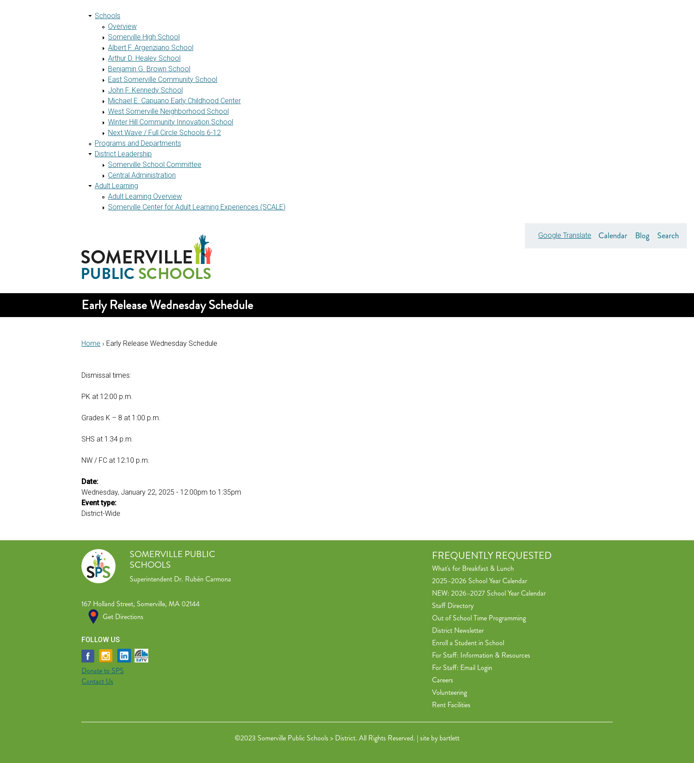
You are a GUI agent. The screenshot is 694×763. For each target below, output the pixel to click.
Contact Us (97, 681)
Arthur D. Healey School (144, 58)
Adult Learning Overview (145, 196)
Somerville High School (144, 37)
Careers (442, 680)
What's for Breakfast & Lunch (473, 568)
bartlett (449, 738)
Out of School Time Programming (479, 618)
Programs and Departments (138, 143)
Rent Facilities (451, 705)
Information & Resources (495, 655)
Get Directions (123, 617)
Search (668, 235)
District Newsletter (458, 630)
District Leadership (123, 154)
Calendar (612, 235)
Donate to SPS (102, 671)
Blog (642, 235)
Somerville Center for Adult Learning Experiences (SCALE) (196, 207)
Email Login (476, 667)
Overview (122, 26)
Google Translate (564, 235)
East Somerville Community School (162, 79)
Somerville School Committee (154, 164)
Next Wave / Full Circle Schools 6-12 (164, 132)
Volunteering (449, 692)
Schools (107, 16)
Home (90, 343)
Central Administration (142, 175)
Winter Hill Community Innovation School (170, 122)
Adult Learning (116, 186)
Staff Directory (453, 605)
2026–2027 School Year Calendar (498, 593)
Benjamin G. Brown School (149, 69)
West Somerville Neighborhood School (168, 111)
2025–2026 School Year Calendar (479, 581)
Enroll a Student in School (468, 643)
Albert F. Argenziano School (150, 47)
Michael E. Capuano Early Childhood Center (174, 101)
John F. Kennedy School (145, 90)
